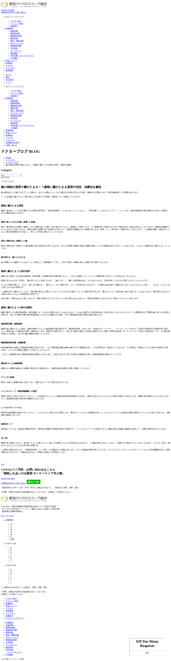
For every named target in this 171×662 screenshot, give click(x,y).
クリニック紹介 (16, 24)
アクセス (9, 608)
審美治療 (14, 38)
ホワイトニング (16, 43)
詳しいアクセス (7, 516)
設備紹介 (14, 26)
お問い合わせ (20, 12)
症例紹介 (9, 616)
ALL (3, 464)
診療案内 (9, 98)
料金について (11, 606)
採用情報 (9, 611)
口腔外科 (14, 48)
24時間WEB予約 (8, 12)
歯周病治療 (15, 33)
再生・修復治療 (16, 41)
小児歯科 (14, 58)
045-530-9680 (7, 10)
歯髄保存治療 (16, 36)
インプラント (16, 51)
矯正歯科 (14, 53)
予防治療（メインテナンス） (22, 56)
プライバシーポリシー (15, 618)
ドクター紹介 (16, 21)
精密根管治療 (16, 46)
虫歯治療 (14, 31)
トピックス (10, 613)
